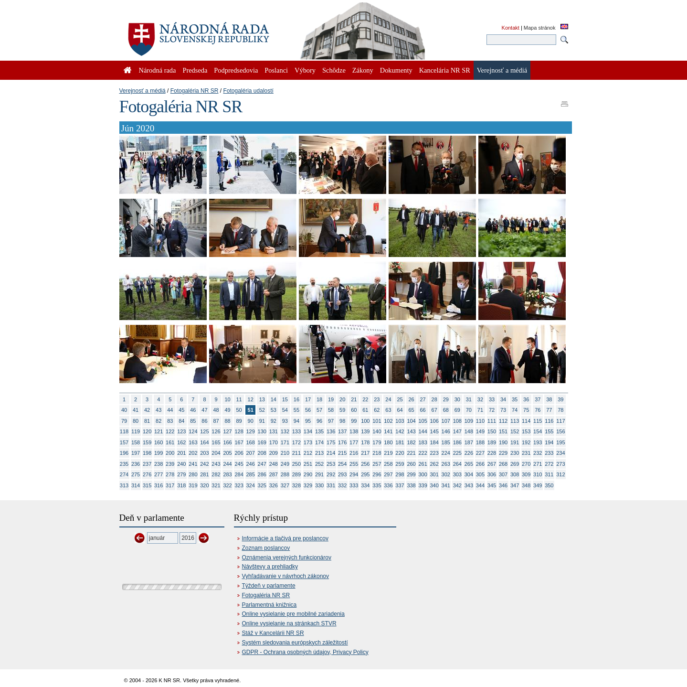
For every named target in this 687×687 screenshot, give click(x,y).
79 (124, 421)
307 (503, 474)
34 (503, 399)
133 (296, 431)
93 (285, 421)
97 (331, 421)
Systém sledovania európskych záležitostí (295, 642)
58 (331, 410)
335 (376, 485)
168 (250, 442)
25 (399, 399)
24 (388, 399)
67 (434, 410)
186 (457, 442)
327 (285, 485)
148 (469, 431)
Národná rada (157, 70)
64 (399, 410)
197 (135, 453)
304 (469, 474)
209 (273, 453)
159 (147, 442)
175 (331, 442)
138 (353, 431)
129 (250, 431)
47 (204, 410)
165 (215, 442)
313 (124, 485)
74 (515, 410)
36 (526, 399)
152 (514, 431)
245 (238, 464)
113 (514, 421)
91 (262, 421)
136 (331, 431)
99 (354, 421)
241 (193, 464)
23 (377, 399)
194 (549, 442)
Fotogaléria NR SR (194, 90)
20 (342, 399)
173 (308, 442)
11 (239, 399)
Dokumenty (396, 70)
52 (262, 410)
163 (193, 442)
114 (526, 421)
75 (526, 410)
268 (503, 464)
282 (215, 474)
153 (526, 431)
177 (353, 442)
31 (469, 399)
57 (319, 410)
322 (227, 485)
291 (319, 474)
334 (365, 485)
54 (285, 410)
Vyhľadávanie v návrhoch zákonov (285, 576)
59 (342, 410)
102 (388, 421)
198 (147, 453)
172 (296, 442)
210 (285, 453)
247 (262, 464)
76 (537, 410)
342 (457, 485)
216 (353, 453)
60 (354, 410)
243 (215, 464)
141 (388, 431)
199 (158, 453)
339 (422, 485)
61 (365, 410)
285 (250, 474)
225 (457, 453)
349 (537, 485)
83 (170, 421)
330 (319, 485)
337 (399, 485)
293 (342, 474)
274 (124, 474)
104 (411, 421)
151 (503, 431)
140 (376, 431)
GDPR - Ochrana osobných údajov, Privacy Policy (305, 652)
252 (319, 464)
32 (480, 399)
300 (422, 474)
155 (549, 431)
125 (204, 431)
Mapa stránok (540, 28)
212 (308, 453)
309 (526, 474)
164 (204, 442)
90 (251, 421)
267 (491, 464)
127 (227, 431)
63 (388, 410)
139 (365, 431)
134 (308, 431)
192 (526, 442)
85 (193, 421)
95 (308, 421)
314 (135, 485)
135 (319, 431)
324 (250, 485)
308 (514, 474)
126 (215, 431)
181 (399, 442)
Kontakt (510, 28)
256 (365, 464)
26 (411, 399)
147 (457, 431)
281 (204, 474)
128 (238, 431)
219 (388, 453)
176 (342, 442)
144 (422, 431)
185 (446, 442)
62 (377, 410)
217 (365, 453)
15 (285, 399)
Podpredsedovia (236, 70)
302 (446, 474)
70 (469, 410)
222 (422, 453)
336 (388, 485)
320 (204, 485)
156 (560, 431)
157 (124, 442)
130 (262, 431)
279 (181, 474)
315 (147, 485)
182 (411, 442)
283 (227, 474)
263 (446, 464)
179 (376, 442)
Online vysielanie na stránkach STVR (289, 623)
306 (491, 474)
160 (158, 442)
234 (560, 453)
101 (376, 421)
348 (526, 485)
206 (238, 453)
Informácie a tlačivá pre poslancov (285, 538)
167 (238, 442)
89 (239, 421)
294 (353, 474)
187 (469, 442)
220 (399, 453)
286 (262, 474)
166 (227, 442)
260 (411, 464)
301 (434, 474)
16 (296, 399)
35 (515, 399)
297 (388, 474)
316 (158, 485)
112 (503, 421)
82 (158, 421)
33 (492, 399)
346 (503, 485)
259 (399, 464)
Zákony (362, 70)
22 (365, 399)
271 (537, 464)
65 (411, 410)
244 (227, 464)
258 (388, 464)
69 (457, 410)
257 (376, 464)
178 (365, 442)
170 (273, 442)
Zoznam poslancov (266, 548)
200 (170, 453)
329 (308, 485)
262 (434, 464)
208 (262, 453)
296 (376, 474)
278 (170, 474)
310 (537, 474)
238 (158, 464)
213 (319, 453)
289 (296, 474)
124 (193, 431)
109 (469, 421)
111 (491, 421)
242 (204, 464)
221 (411, 453)
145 (434, 431)
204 (215, 453)
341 (446, 485)
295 (365, 474)
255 (353, 464)
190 (503, 442)
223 (434, 453)
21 (354, 399)
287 (273, 474)
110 (480, 421)
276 (147, 474)
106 (434, 421)
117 (560, 421)
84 (181, 421)
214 (331, 453)
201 (181, 453)
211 (296, 453)
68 (446, 410)
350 (549, 485)
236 (135, 464)
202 (193, 453)
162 (181, 442)
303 (457, 474)
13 (262, 399)
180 (388, 442)
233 (549, 453)
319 (193, 485)
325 (262, 485)
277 (158, 474)
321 (215, 485)
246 (250, 464)
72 (492, 410)
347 (514, 485)
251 (308, 464)
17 (308, 399)
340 (434, 485)
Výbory (305, 70)
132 (285, 431)
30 (457, 399)
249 (285, 464)
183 (422, 442)
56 (308, 410)
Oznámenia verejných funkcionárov (286, 557)
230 (514, 453)
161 (170, 442)
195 (560, 442)
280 (193, 474)
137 (342, 431)
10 (227, 399)
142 (399, 431)
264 (457, 464)
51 (251, 410)
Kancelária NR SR (444, 70)
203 (204, 453)
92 (273, 421)
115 (537, 421)
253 (331, 464)
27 (423, 399)
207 (250, 453)
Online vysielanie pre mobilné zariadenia (293, 614)
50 (239, 410)
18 (319, 399)
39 (560, 399)
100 (365, 421)
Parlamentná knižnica (269, 604)
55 (296, 410)
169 (262, 442)
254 (342, 464)
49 (227, 410)
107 (446, 421)
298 (399, 474)
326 (273, 485)
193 (537, 442)
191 (514, 442)
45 (181, 410)
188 (480, 442)
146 (446, 431)
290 (308, 474)
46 (193, 410)
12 (251, 399)
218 (376, 453)
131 (273, 431)
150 (491, 431)
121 (158, 431)
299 (411, 474)
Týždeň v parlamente (269, 585)
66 (423, 410)
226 (469, 453)
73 (503, 410)
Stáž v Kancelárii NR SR (273, 633)
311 (549, 474)
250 (296, 464)
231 (526, 453)
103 (399, 421)
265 (469, 464)
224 (446, 453)
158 (135, 442)
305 (480, 474)
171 (285, 442)
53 (273, 410)
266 (480, 464)
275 (135, 474)
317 (170, 485)
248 (273, 464)
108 (457, 421)
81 (147, 421)
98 (342, 421)
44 (170, 410)
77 (549, 410)
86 (204, 421)
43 (158, 410)
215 (342, 453)
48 (216, 410)
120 (147, 431)
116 (549, 421)
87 (216, 421)
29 (446, 399)
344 (480, 485)
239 (170, 464)
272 (549, 464)
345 (491, 485)
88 (227, 421)
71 (480, 410)
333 (353, 485)
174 (319, 442)
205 (227, 453)
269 (514, 464)
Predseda (194, 70)
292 (331, 474)
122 (170, 431)
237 (147, 464)
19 (331, 399)
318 (181, 485)
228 (491, 453)
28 (434, 399)
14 (273, 399)
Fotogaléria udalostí (248, 90)
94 (296, 421)
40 (124, 410)
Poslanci (276, 70)
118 (124, 431)
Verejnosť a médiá (142, 90)
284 (238, 474)
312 (560, 474)
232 (537, 453)
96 (319, 421)
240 (181, 464)
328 (296, 485)
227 (480, 453)
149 (480, 431)
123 (181, 431)
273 (560, 464)
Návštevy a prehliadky (270, 566)
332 (342, 485)
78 (560, 410)
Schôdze (334, 70)
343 (469, 485)
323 (238, 485)
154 (537, 431)
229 (503, 453)
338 (411, 485)
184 (434, 442)
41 (135, 410)
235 (124, 464)
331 (331, 485)
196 (124, 453)
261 (422, 464)
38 (549, 399)
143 (411, 431)
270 (526, 464)
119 (135, 431)
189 (491, 442)
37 (537, 399)
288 (285, 474)
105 (422, 421)
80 (135, 421)
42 (147, 410)
